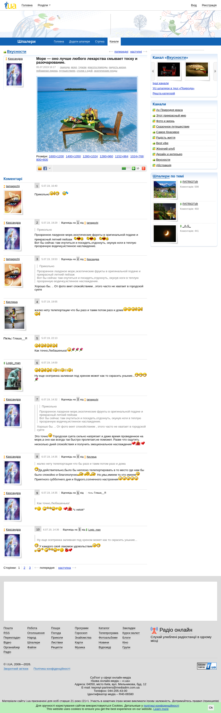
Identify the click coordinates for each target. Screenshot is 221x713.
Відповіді (105, 647)
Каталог (104, 628)
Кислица (11, 302)
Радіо (7, 652)
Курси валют (131, 633)
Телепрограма (108, 633)
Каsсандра (14, 58)
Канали (114, 41)
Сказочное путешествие (171, 126)
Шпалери (161, 176)
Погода (56, 633)
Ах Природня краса (168, 110)
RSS (7, 633)
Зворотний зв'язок (16, 668)
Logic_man (12, 363)
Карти (79, 642)
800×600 (42, 159)
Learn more (161, 709)
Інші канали (161, 83)
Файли (32, 647)
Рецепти (57, 647)
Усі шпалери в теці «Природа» (173, 88)
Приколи (57, 637)
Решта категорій (164, 93)
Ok (211, 707)
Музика (80, 647)
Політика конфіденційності (52, 668)
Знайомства (83, 637)
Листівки (57, 642)
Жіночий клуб (164, 148)
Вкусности (176, 57)
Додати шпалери (79, 41)
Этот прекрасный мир (169, 115)
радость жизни (117, 67)
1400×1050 (73, 156)
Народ (31, 637)
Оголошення (36, 633)
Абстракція (162, 165)
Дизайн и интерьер (167, 154)
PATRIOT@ (189, 181)
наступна (64, 567)
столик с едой (85, 70)
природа (65, 67)
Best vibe (160, 143)
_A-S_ (185, 226)
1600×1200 (56, 156)
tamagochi (12, 186)
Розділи (43, 5)
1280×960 (106, 156)
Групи (126, 647)
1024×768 (137, 156)
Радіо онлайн (176, 630)
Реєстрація (209, 5)
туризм (82, 67)
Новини (104, 642)
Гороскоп (81, 633)
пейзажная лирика (47, 70)
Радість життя (164, 137)
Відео (7, 642)
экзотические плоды (105, 70)
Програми (81, 628)
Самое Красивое (166, 132)
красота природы (98, 67)
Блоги (127, 637)
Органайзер (12, 647)
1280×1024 (90, 156)
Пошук (55, 628)
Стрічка (99, 41)
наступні (136, 51)
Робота (32, 628)
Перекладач (12, 637)
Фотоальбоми (108, 637)
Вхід (194, 5)
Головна (27, 5)
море (74, 67)
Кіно (125, 642)
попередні (121, 51)
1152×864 (121, 156)
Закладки (129, 628)
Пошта (8, 628)
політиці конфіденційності (161, 705)
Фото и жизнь (164, 121)
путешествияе (67, 70)
